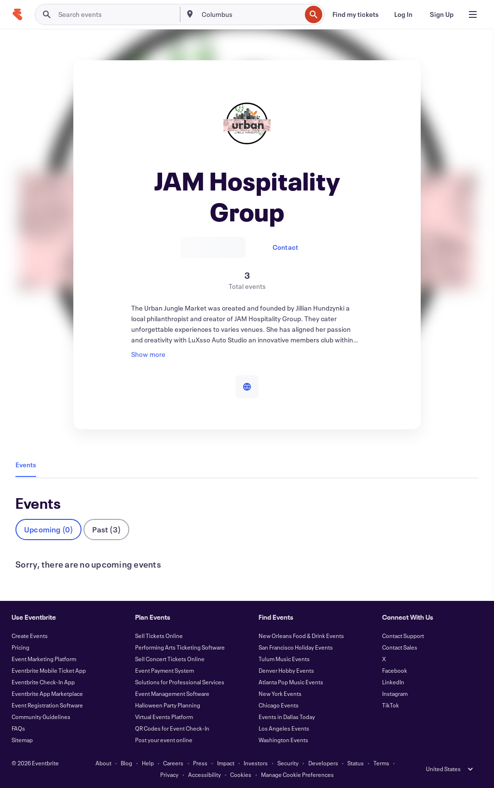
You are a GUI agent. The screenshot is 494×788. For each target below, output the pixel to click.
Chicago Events (279, 705)
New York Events (280, 693)
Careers (173, 763)
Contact (285, 247)
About (103, 763)
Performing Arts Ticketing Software (180, 647)
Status (355, 763)
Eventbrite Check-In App (43, 682)
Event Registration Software (47, 705)
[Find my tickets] (355, 14)
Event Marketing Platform (44, 659)
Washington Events (283, 740)
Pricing (20, 647)
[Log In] (403, 14)
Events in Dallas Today (287, 716)
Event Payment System (164, 670)
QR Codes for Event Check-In (172, 728)
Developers (323, 763)
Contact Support (403, 635)
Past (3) (106, 529)
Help (148, 763)
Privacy (169, 774)
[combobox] (250, 14)
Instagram (395, 693)
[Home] (17, 14)
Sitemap (22, 740)
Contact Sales (399, 647)
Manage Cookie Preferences (297, 774)
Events (25, 464)
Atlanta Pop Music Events (291, 682)
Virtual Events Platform (164, 716)
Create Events (30, 635)
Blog (126, 763)
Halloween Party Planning (167, 705)
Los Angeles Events (284, 728)
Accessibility (204, 774)
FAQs (18, 728)
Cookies (240, 774)
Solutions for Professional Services (179, 682)
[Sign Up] (441, 14)
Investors (256, 763)
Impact (225, 763)
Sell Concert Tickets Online (170, 659)
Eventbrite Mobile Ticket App (49, 670)
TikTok (390, 705)
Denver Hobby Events (286, 670)
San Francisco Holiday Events (296, 647)
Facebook (394, 670)
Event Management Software (172, 693)
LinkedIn (393, 682)
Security (288, 763)
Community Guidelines (41, 716)
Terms (381, 763)
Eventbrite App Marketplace (47, 693)
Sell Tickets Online (159, 635)
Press (200, 763)
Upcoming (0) (48, 529)
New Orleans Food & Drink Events (301, 635)
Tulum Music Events (284, 659)
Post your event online (163, 740)
